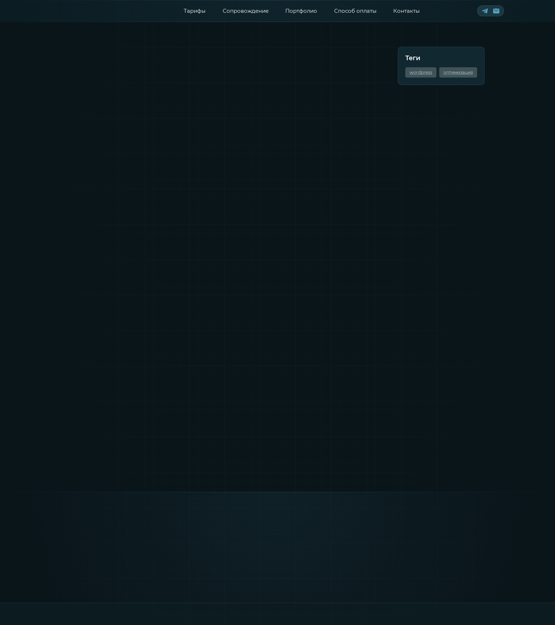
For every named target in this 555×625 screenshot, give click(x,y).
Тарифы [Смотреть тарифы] (195, 10)
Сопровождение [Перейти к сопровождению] (246, 10)
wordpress (421, 72)
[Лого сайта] (86, 10)
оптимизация (458, 72)
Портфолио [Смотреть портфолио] (301, 10)
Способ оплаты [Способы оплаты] (355, 10)
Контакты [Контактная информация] (406, 10)
